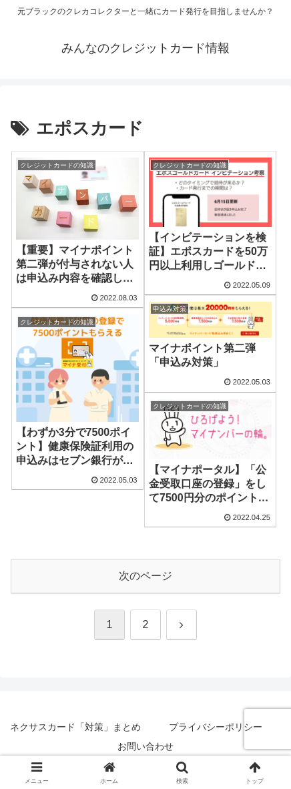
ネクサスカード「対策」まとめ (75, 727)
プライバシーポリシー (215, 727)
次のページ (145, 575)
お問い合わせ (145, 746)
